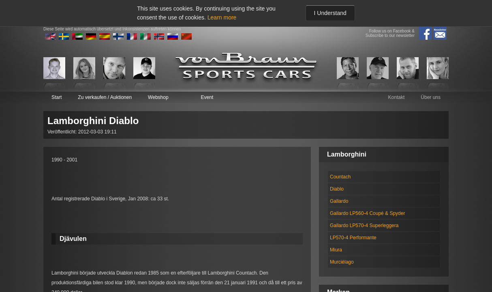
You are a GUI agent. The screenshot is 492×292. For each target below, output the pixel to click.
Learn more (222, 17)
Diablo (337, 189)
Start (56, 97)
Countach (340, 177)
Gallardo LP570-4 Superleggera (364, 225)
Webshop (158, 97)
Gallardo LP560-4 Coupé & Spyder (367, 213)
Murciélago (342, 262)
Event (207, 97)
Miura (336, 250)
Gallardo (339, 201)
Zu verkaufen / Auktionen (105, 97)
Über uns (431, 97)
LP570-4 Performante (353, 237)
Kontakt (396, 97)
